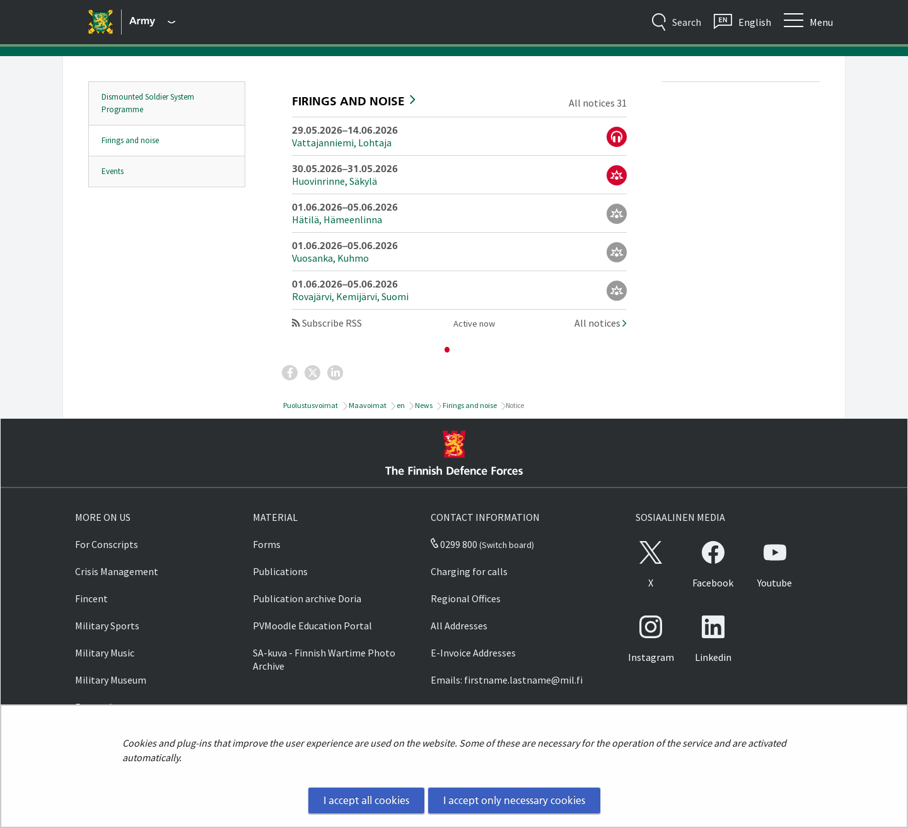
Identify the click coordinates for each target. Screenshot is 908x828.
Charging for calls (469, 571)
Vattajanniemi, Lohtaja (342, 142)
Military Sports (107, 625)
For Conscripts (106, 544)
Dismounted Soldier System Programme (148, 103)
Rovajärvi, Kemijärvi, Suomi (350, 296)
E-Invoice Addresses (473, 652)
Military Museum (110, 679)
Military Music (104, 652)
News (423, 405)
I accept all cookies (366, 800)
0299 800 (454, 544)
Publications (280, 571)
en (400, 405)
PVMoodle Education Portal (312, 625)
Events (113, 171)
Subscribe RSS (327, 323)
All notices (600, 323)
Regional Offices (466, 598)
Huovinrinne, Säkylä (334, 181)
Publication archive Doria (307, 598)
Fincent (91, 598)
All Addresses (459, 625)
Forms (267, 544)
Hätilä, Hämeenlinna (337, 219)
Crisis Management (116, 571)
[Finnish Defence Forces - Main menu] (152, 22)
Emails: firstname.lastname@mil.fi (507, 679)
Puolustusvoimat (310, 405)
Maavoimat (367, 405)
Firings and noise (130, 140)
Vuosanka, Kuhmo (330, 258)
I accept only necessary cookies (514, 800)
